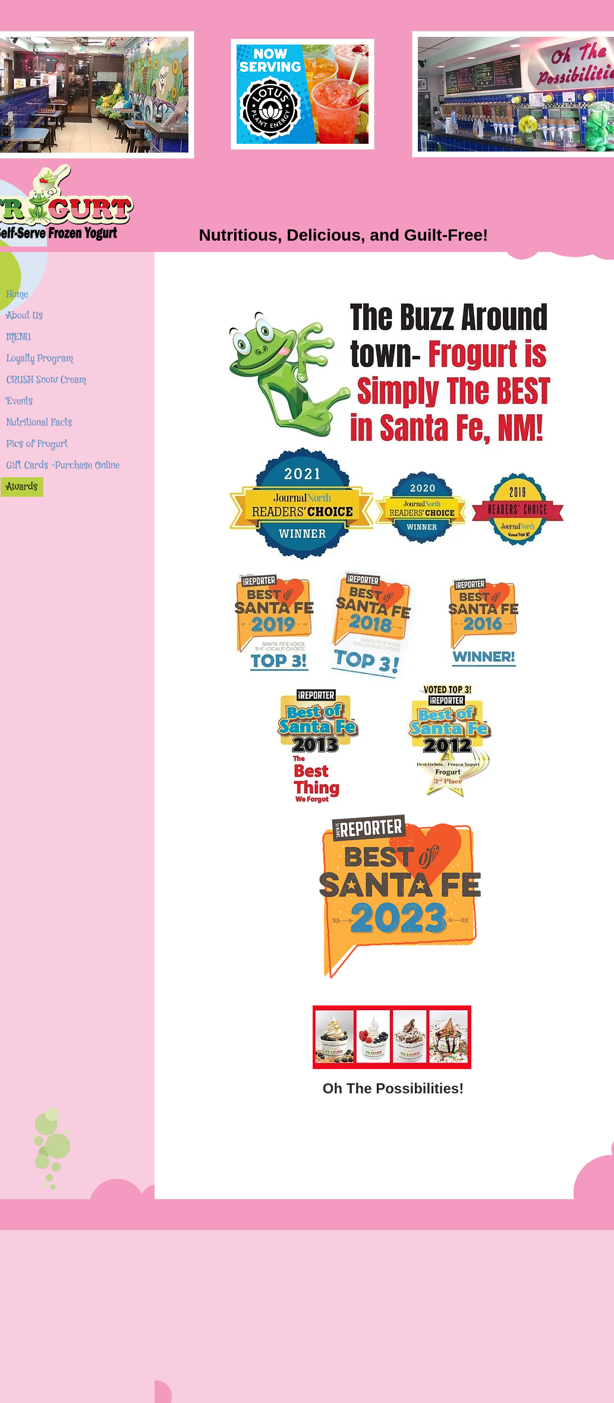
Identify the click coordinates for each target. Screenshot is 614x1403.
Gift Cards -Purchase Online (63, 465)
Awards (22, 487)
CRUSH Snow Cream (46, 380)
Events (20, 401)
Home (17, 294)
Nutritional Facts (39, 423)
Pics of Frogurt (37, 444)
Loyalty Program (40, 358)
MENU (19, 337)
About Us (25, 316)
